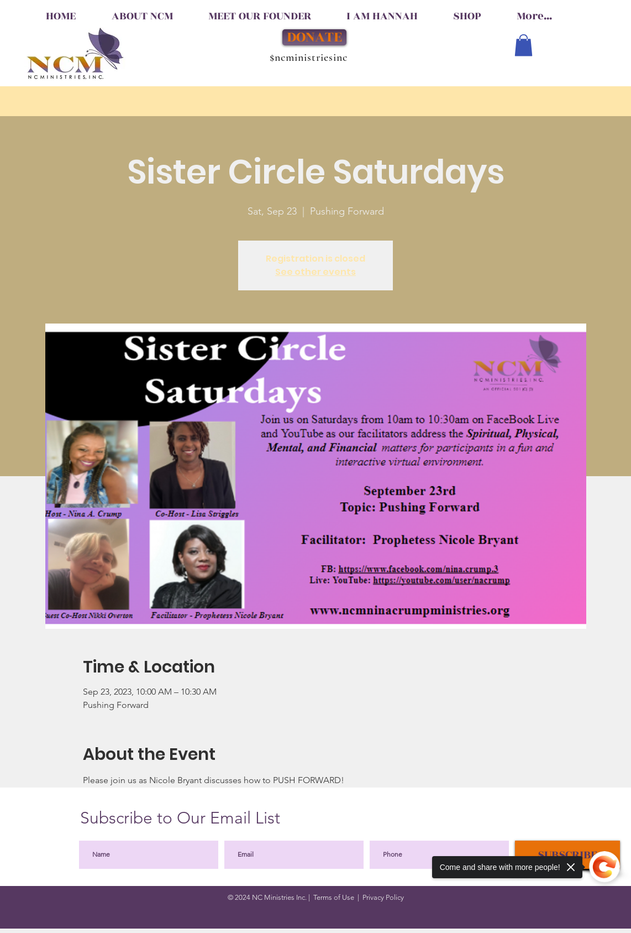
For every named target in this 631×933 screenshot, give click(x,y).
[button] (523, 45)
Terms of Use (333, 897)
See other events (315, 271)
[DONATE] (314, 37)
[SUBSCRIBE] (567, 855)
